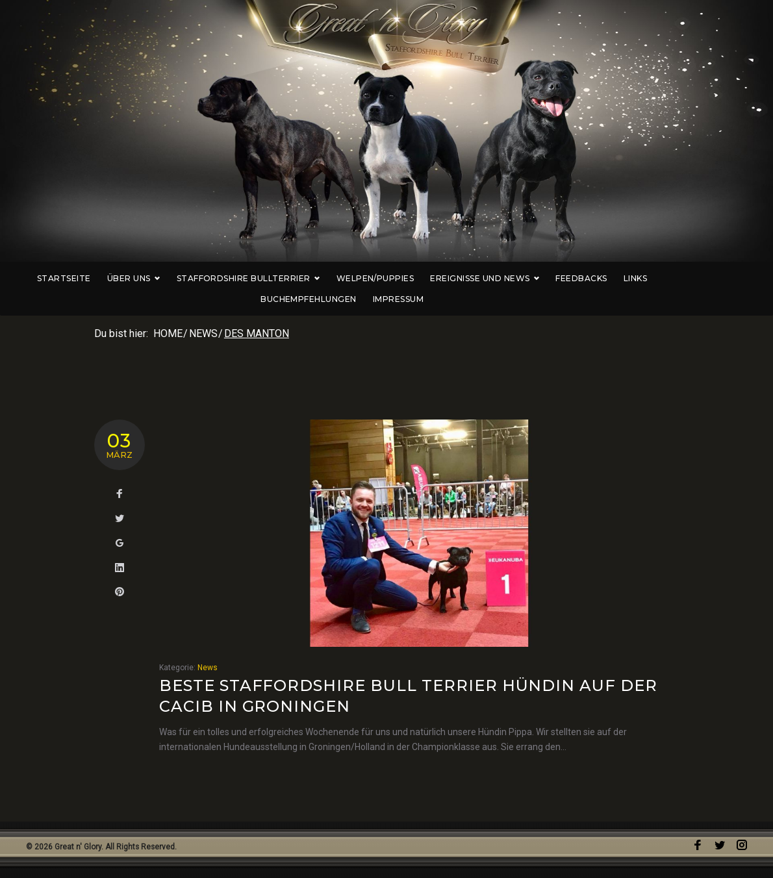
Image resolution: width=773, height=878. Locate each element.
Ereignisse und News (472, 278)
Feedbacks (570, 278)
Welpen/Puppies (364, 278)
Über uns (122, 278)
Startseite (52, 278)
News (203, 333)
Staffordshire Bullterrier (237, 278)
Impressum (386, 299)
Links (623, 278)
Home (168, 333)
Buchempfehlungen (700, 278)
